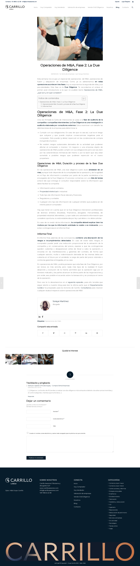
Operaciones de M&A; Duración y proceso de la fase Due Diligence (64, 104)
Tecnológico (112, 523)
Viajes (111, 528)
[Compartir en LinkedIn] (86, 333)
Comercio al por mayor (116, 483)
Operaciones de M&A (53, 321)
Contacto (77, 507)
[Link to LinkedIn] (133, 1)
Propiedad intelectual (49, 192)
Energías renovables (115, 491)
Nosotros (77, 500)
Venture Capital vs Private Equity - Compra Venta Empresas (49, 385)
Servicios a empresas (115, 518)
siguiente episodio (75, 282)
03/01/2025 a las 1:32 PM (34, 387)
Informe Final (47, 106)
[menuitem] (117, 1)
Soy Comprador (79, 487)
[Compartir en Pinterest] (75, 333)
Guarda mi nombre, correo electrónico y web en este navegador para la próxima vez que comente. (57, 433)
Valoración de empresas (82, 493)
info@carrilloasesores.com (49, 490)
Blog (75, 503)
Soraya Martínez (83, 74)
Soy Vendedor (79, 490)
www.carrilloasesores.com (49, 488)
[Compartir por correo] (97, 333)
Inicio (76, 483)
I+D (110, 504)
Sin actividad (113, 520)
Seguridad (112, 515)
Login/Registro (126, 1)
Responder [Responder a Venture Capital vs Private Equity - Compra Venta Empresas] (31, 396)
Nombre (56, 411)
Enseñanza (112, 494)
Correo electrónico (58, 419)
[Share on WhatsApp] (64, 333)
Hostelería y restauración (117, 502)
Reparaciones (113, 510)
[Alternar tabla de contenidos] (82, 99)
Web (54, 426)
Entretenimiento (114, 496)
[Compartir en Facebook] (42, 333)
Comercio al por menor (116, 486)
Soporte (117, 1)
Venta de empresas (68, 74)
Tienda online (113, 526)
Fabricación (112, 499)
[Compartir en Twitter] (53, 333)
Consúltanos (86, 288)
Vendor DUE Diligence (82, 497)
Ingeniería (112, 507)
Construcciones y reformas (117, 488)
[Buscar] (132, 7)
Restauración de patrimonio (118, 512)
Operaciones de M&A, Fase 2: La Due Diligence (57, 102)
